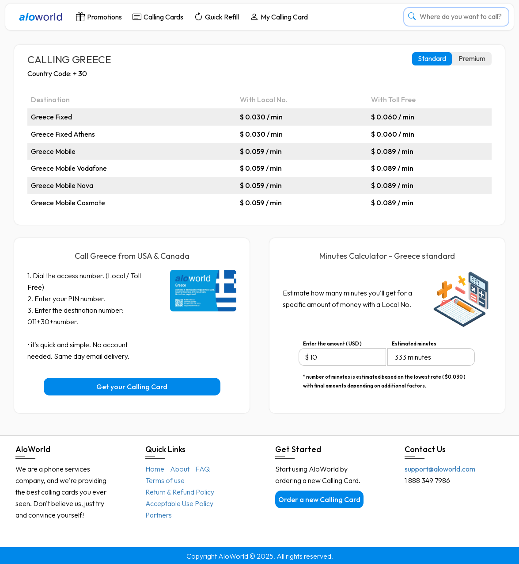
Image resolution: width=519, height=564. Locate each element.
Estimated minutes (414, 344)
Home (154, 468)
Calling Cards (158, 16)
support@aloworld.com (440, 468)
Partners (158, 514)
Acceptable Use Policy (179, 503)
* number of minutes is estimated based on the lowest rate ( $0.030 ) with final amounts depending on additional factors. (384, 377)
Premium (471, 58)
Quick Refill (216, 16)
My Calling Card (279, 16)
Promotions (99, 16)
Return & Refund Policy (179, 491)
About (179, 468)
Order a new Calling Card (319, 499)
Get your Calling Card (131, 386)
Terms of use (165, 480)
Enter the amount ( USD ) (332, 344)
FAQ (202, 468)
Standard (432, 58)
